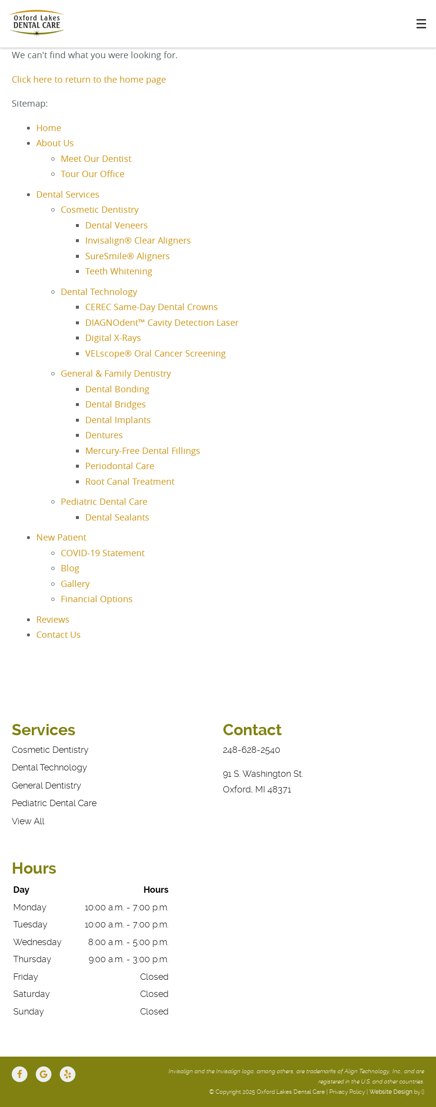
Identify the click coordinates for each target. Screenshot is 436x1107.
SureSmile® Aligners (127, 256)
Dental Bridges (115, 404)
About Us (55, 143)
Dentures (104, 435)
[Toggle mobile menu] (421, 23)
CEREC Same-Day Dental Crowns (151, 307)
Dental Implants (118, 420)
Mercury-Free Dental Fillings (142, 450)
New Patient (61, 537)
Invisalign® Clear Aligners (138, 240)
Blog (70, 568)
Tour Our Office (92, 174)
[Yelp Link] (67, 1074)
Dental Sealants (117, 517)
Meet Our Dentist (96, 158)
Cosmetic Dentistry (100, 209)
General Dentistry (46, 785)
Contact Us (58, 634)
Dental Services (67, 194)
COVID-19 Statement (103, 553)
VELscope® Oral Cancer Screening (155, 353)
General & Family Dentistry (116, 373)
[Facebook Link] (19, 1074)
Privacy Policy (347, 1091)
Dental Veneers (116, 225)
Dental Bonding (117, 389)
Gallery (75, 583)
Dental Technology (99, 291)
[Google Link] (43, 1074)
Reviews (53, 619)
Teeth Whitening (118, 271)
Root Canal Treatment (129, 481)
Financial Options (97, 599)
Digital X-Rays (113, 337)
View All (28, 821)
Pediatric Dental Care (104, 501)
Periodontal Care (119, 466)
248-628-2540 (251, 750)
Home (48, 128)
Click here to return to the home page (89, 79)
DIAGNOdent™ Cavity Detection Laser (162, 322)
